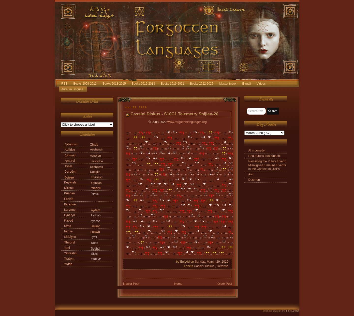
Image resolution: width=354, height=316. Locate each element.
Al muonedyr (257, 150)
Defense (222, 266)
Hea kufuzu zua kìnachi (264, 156)
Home (178, 284)
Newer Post (131, 284)
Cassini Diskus (204, 266)
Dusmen (254, 179)
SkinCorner (292, 310)
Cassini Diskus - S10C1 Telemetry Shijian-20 (174, 114)
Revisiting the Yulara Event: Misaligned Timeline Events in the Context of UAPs (267, 165)
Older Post (224, 284)
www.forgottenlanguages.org (187, 122)
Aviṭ (251, 174)
